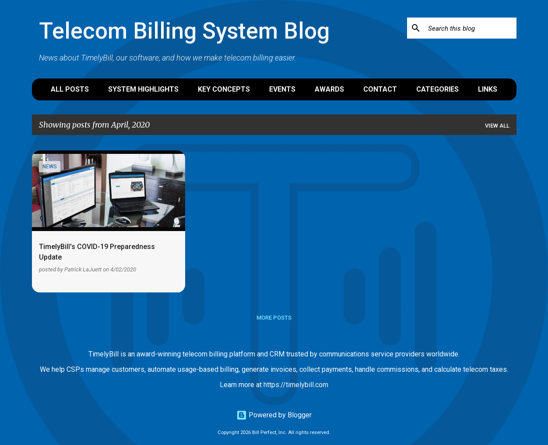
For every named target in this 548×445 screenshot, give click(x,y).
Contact (380, 89)
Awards (329, 89)
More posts (274, 317)
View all (497, 125)
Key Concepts (224, 89)
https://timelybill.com (295, 385)
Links (487, 89)
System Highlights (143, 89)
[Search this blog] (470, 28)
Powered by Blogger (274, 415)
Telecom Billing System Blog (184, 31)
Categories (437, 89)
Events (282, 89)
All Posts (70, 89)
